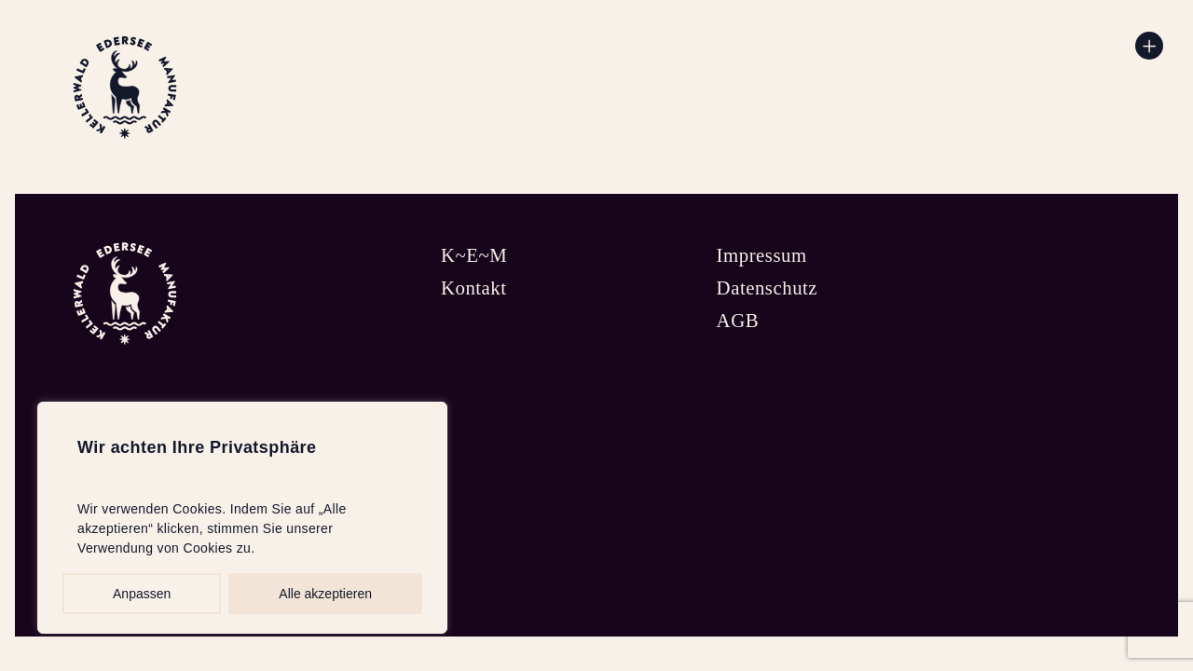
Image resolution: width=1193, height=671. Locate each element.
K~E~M (474, 255)
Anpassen (142, 593)
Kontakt (474, 287)
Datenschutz (767, 287)
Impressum (762, 255)
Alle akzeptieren (325, 593)
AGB (738, 320)
